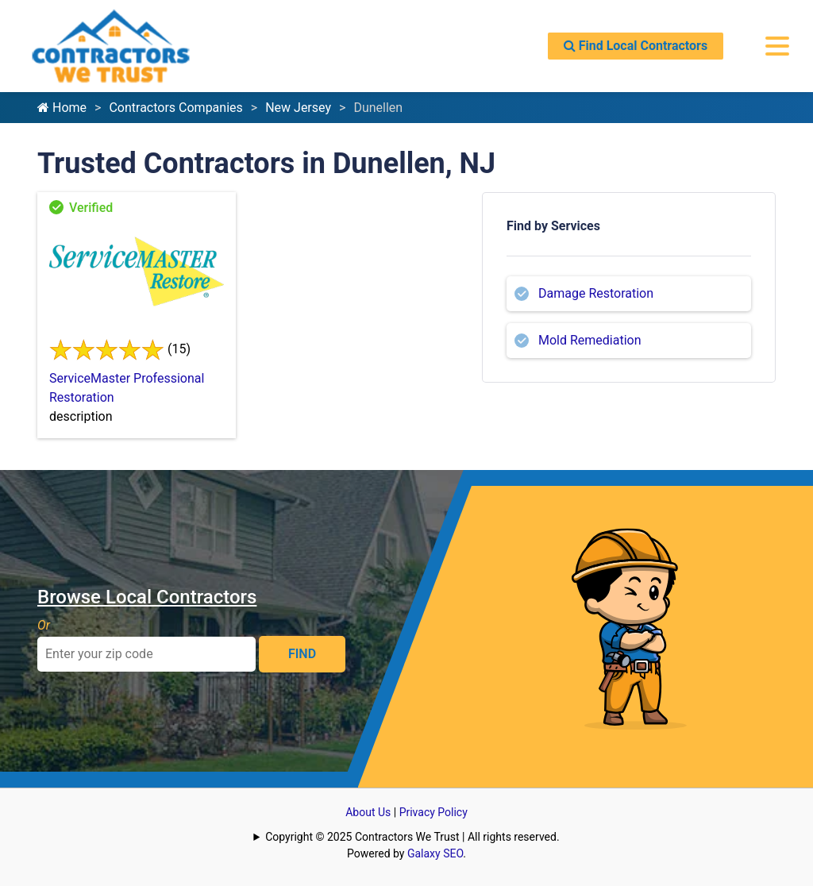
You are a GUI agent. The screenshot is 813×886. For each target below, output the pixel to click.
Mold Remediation (590, 340)
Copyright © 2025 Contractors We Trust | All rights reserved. (412, 836)
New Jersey (298, 107)
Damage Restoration (595, 293)
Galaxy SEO (435, 853)
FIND (302, 653)
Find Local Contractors (635, 45)
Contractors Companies (175, 107)
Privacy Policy (433, 812)
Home (62, 107)
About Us (368, 812)
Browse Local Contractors (146, 597)
